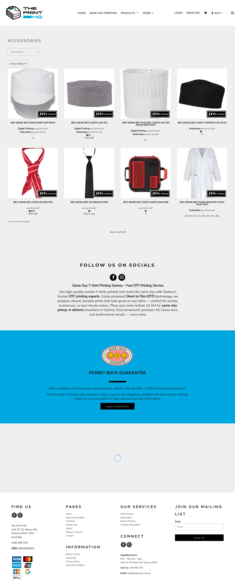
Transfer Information (130, 524)
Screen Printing (127, 521)
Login (178, 12)
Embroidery (25, 132)
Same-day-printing (75, 517)
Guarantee (71, 557)
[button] (130, 13)
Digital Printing (25, 128)
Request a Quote (74, 532)
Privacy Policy (73, 561)
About (69, 528)
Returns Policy (73, 554)
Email (177, 521)
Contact (70, 535)
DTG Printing (126, 513)
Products (70, 521)
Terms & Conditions (75, 565)
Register (193, 12)
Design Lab (71, 524)
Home (69, 513)
